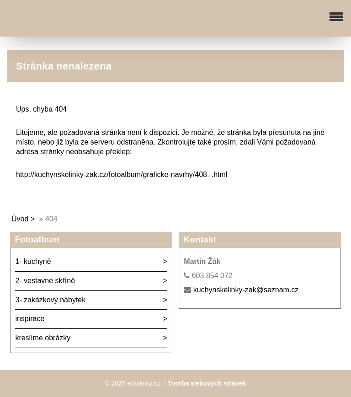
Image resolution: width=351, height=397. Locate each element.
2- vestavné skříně (45, 280)
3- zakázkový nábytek (50, 300)
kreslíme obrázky (42, 338)
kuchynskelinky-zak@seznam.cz (246, 290)
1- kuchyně (33, 261)
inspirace (29, 318)
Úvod (19, 219)
